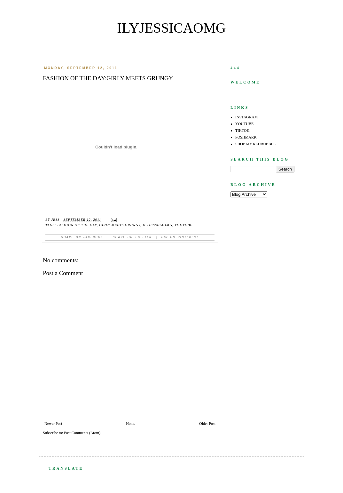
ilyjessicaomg (171, 28)
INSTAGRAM (246, 117)
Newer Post (53, 423)
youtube (183, 225)
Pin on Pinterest (180, 237)
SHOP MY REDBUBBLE (255, 144)
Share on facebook (82, 237)
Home (130, 423)
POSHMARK (246, 137)
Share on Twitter (132, 237)
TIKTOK (242, 130)
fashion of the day (77, 225)
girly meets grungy (119, 225)
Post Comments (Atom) (82, 433)
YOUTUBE (244, 124)
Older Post (207, 423)
